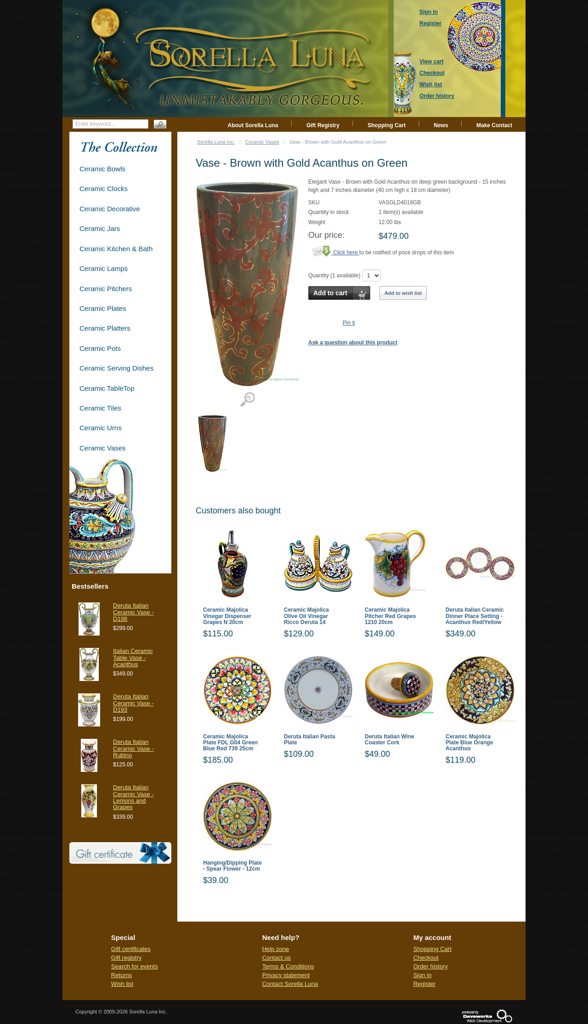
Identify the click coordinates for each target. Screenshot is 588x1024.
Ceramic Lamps (103, 268)
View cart (431, 61)
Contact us (276, 957)
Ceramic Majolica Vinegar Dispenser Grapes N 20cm (227, 616)
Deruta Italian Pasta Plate (309, 740)
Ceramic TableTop (107, 388)
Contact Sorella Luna (290, 983)
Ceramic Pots (100, 348)
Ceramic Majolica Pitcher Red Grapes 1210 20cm (390, 616)
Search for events (134, 966)
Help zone (275, 948)
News (441, 125)
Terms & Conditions (288, 966)
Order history (430, 966)
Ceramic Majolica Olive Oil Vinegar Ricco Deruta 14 (306, 616)
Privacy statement (286, 975)
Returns (121, 975)
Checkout (426, 957)
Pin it (349, 323)
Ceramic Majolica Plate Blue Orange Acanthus (469, 743)
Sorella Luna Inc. (216, 142)
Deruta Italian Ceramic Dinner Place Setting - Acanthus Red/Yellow (475, 616)
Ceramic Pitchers (105, 289)
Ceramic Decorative (109, 209)
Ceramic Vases (262, 142)
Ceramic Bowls (102, 169)
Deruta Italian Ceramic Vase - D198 (133, 612)
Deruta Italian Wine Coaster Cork (389, 740)
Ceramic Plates (102, 308)
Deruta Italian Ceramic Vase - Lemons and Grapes (133, 797)
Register (424, 983)
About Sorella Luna (253, 125)
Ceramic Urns (100, 428)
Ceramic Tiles (100, 408)
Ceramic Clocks (103, 188)
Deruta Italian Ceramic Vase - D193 (133, 703)
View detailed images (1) (247, 399)
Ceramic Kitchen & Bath (116, 249)
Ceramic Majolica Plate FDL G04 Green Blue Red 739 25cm (230, 743)
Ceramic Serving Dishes (116, 368)
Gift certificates (131, 948)
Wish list (122, 983)
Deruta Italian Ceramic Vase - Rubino (133, 748)
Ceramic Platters (104, 328)
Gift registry (126, 957)
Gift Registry (322, 125)
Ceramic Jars (99, 228)
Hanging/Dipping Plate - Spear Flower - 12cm (232, 866)
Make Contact (494, 125)
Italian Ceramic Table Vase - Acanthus (133, 657)
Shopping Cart (387, 125)
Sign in (422, 975)
